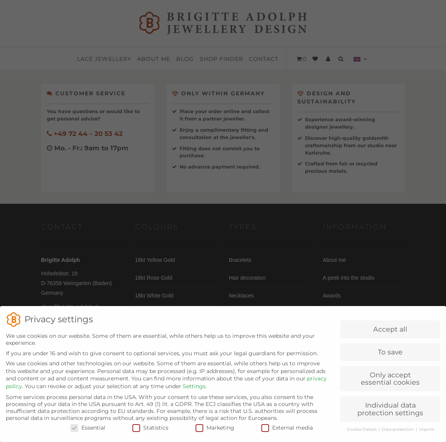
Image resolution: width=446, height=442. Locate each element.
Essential (87, 433)
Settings (194, 392)
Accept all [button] (390, 335)
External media (287, 433)
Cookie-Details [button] (362, 435)
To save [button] (390, 358)
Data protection (398, 435)
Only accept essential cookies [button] (390, 384)
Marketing (215, 433)
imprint (426, 435)
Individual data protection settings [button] (390, 415)
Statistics (150, 433)
